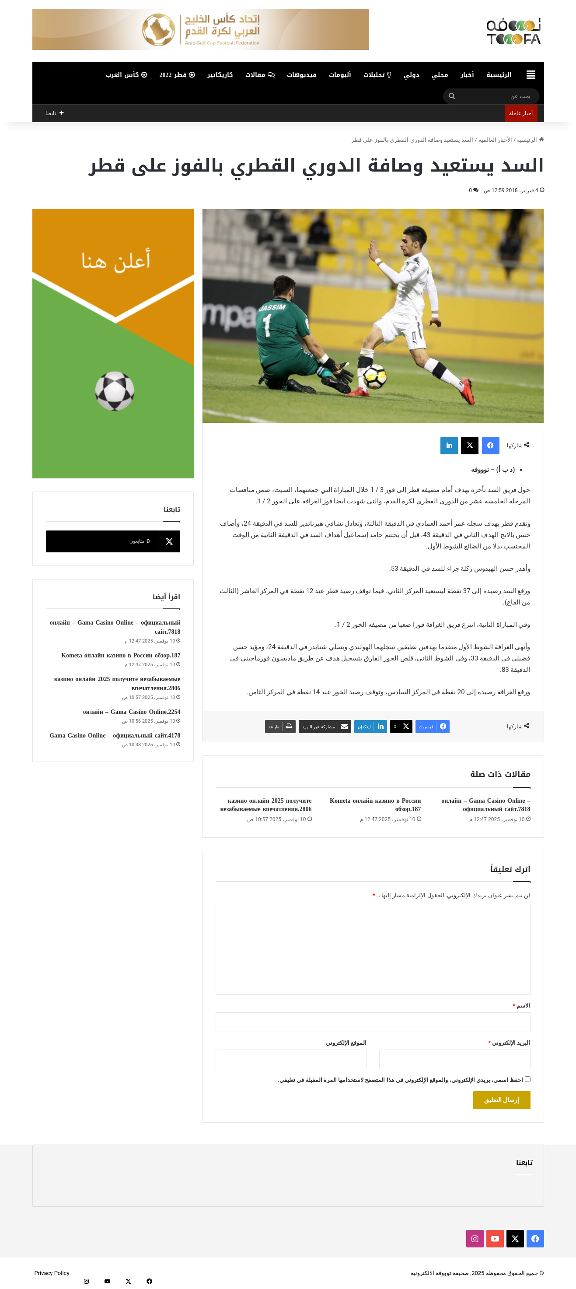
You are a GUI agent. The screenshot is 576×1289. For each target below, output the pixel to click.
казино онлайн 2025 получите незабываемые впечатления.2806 (265, 805)
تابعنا (524, 1162)
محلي (440, 75)
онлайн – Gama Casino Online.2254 (132, 712)
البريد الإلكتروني (509, 1043)
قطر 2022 (177, 75)
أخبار (467, 75)
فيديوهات (302, 75)
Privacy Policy (52, 1273)
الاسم (521, 1005)
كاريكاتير (220, 75)
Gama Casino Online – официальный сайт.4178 (114, 735)
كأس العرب (126, 75)
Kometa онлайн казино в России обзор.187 (375, 805)
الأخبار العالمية (495, 140)
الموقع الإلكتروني (346, 1043)
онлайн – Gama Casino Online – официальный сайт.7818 (485, 805)
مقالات (260, 75)
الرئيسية (499, 75)
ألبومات (340, 75)
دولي (411, 75)
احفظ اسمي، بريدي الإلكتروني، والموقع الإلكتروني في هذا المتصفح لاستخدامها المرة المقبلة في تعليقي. (400, 1080)
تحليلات (377, 75)
